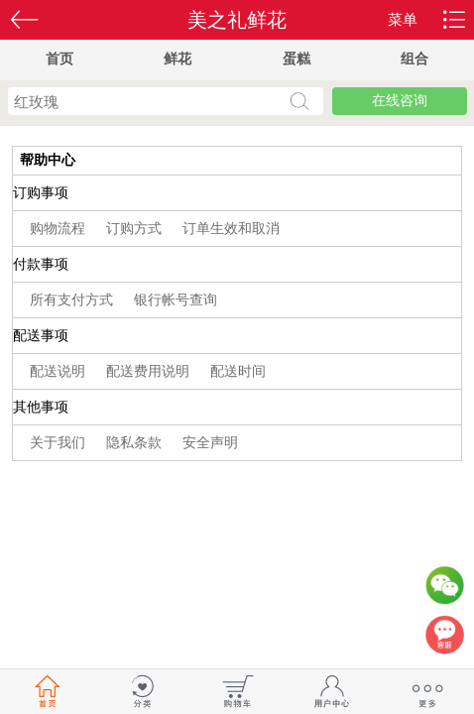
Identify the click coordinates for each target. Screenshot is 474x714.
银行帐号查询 (175, 300)
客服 (444, 639)
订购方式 (136, 228)
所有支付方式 (73, 300)
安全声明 (210, 442)
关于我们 (59, 442)
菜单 (402, 20)
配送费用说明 (149, 371)
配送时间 (238, 371)
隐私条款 (136, 442)
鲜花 (177, 59)
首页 (59, 59)
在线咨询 (399, 100)
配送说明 (59, 371)
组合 (414, 59)
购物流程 (59, 228)
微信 (444, 590)
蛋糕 (296, 59)
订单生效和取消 (231, 228)
